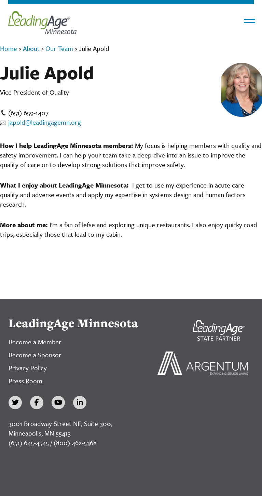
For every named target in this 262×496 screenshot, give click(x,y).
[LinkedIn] (79, 402)
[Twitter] (15, 402)
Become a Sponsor (35, 354)
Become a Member (35, 341)
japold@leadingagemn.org (40, 122)
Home (8, 48)
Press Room (25, 380)
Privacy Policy (28, 367)
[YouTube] (58, 402)
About (31, 48)
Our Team (59, 48)
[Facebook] (36, 402)
